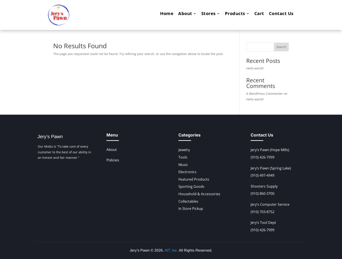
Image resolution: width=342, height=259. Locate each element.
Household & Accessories (199, 194)
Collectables (188, 201)
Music (183, 164)
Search (281, 47)
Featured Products (193, 179)
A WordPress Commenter (264, 94)
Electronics (187, 171)
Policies (112, 159)
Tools (182, 157)
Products (235, 14)
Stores (208, 14)
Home (166, 14)
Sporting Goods (191, 186)
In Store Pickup (190, 208)
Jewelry (184, 149)
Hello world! (255, 68)
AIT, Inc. (171, 250)
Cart (259, 14)
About (185, 14)
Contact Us (281, 14)
